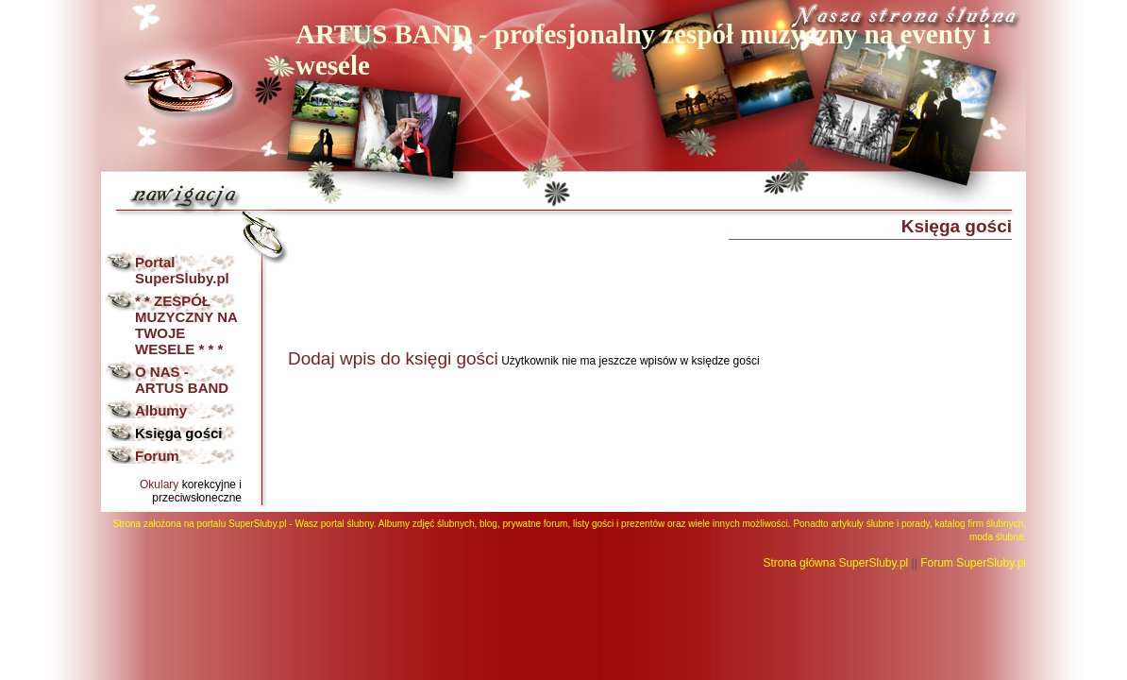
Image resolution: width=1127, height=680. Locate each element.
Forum (157, 456)
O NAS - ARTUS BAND (181, 380)
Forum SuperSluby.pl (973, 563)
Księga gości (179, 433)
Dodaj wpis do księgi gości (393, 358)
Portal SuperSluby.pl (182, 270)
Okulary (159, 484)
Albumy (161, 410)
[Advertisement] (631, 291)
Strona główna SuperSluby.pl (835, 563)
